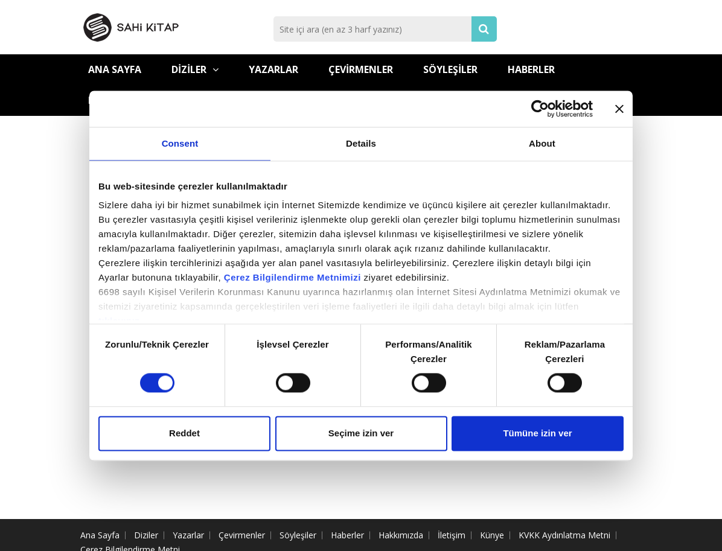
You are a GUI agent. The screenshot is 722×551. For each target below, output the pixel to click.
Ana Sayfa (114, 69)
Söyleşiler (450, 69)
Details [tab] (361, 143)
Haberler (531, 69)
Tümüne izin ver (537, 433)
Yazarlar (273, 69)
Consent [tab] (180, 143)
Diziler (195, 69)
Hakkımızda (401, 535)
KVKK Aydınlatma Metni (564, 535)
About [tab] (542, 143)
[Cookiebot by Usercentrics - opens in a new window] (540, 109)
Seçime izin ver (361, 433)
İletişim (451, 535)
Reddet (184, 433)
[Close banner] (619, 108)
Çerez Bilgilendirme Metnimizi (292, 277)
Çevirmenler (360, 69)
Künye (492, 535)
